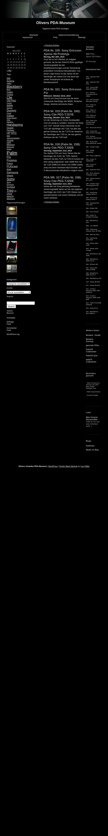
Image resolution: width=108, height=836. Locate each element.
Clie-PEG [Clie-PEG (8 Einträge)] (11, 100)
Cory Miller (84, 466)
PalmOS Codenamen (91, 350)
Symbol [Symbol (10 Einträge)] (11, 187)
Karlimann (90, 446)
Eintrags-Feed (10, 323)
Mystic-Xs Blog (92, 450)
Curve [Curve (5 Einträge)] (9, 103)
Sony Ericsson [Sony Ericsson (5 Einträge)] (10, 183)
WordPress (53, 466)
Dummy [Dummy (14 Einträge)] (11, 110)
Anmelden (11, 318)
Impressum (28, 37)
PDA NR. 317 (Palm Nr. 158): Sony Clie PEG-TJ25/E (62, 179)
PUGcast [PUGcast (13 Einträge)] (12, 166)
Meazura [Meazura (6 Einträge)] (11, 144)
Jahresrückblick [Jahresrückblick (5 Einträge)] (13, 138)
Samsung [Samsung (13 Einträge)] (12, 172)
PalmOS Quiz (92, 356)
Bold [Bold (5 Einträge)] (8, 89)
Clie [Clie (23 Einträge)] (9, 97)
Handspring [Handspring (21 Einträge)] (15, 125)
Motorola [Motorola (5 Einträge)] (10, 147)
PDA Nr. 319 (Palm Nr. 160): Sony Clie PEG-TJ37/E (62, 113)
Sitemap (82, 37)
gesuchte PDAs (92, 345)
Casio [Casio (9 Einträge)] (10, 92)
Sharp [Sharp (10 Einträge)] (10, 175)
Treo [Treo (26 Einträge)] (10, 190)
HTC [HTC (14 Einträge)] (14, 133)
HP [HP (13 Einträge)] (8, 133)
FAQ (55, 37)
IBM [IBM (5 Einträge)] (8, 136)
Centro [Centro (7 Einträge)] (10, 94)
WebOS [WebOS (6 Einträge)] (10, 196)
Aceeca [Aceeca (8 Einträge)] (10, 81)
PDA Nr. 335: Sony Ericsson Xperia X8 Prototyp (62, 52)
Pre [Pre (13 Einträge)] (9, 157)
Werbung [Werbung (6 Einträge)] (11, 199)
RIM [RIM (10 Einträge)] (9, 169)
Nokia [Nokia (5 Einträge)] (9, 149)
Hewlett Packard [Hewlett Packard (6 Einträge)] (10, 129)
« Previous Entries (51, 45)
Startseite (33, 35)
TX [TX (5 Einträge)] (15, 191)
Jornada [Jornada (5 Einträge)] (10, 140)
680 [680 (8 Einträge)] (8, 78)
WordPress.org (13, 334)
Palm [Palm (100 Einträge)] (12, 153)
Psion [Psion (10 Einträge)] (10, 163)
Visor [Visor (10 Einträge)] (9, 193)
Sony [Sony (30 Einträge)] (11, 179)
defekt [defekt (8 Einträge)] (10, 105)
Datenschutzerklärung (69, 35)
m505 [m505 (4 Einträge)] (9, 142)
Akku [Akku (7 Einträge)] (9, 83)
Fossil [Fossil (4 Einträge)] (9, 113)
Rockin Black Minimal (68, 466)
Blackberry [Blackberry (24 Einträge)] (14, 86)
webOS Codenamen (91, 360)
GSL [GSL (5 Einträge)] (8, 120)
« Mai (9, 70)
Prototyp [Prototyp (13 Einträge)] (12, 160)
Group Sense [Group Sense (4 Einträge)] (12, 118)
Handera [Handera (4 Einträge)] (10, 122)
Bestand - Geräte (93, 335)
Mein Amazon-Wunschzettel (92, 418)
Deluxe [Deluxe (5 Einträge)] (10, 108)
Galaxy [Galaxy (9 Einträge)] (10, 115)
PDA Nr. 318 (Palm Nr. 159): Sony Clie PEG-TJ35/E (62, 146)
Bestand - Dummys (90, 340)
